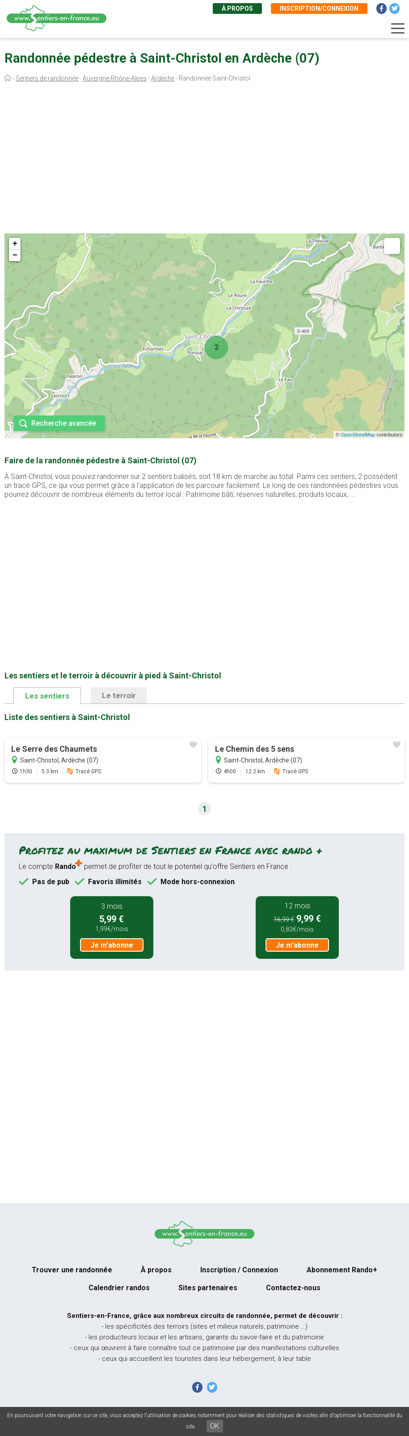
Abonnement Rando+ (342, 1270)
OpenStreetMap (358, 434)
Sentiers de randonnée (47, 78)
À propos (237, 8)
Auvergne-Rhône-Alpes (115, 78)
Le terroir (119, 695)
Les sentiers (47, 695)
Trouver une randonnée (72, 1270)
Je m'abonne (111, 945)
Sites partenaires (207, 1288)
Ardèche (162, 78)
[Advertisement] (204, 160)
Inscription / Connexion (239, 1270)
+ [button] (15, 243)
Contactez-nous (293, 1288)
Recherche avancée (63, 423)
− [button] (15, 255)
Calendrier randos (119, 1288)
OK (214, 1426)
